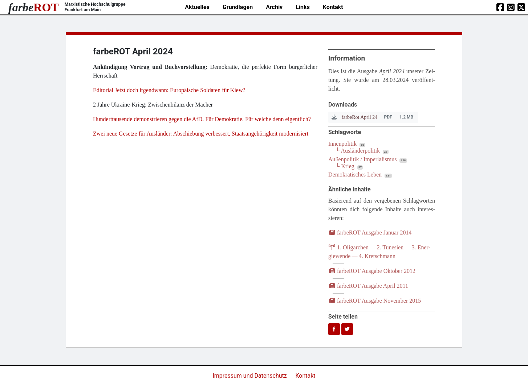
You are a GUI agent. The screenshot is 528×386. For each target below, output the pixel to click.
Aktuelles (197, 7)
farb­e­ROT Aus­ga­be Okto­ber (371, 271)
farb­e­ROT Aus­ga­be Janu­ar (369, 232)
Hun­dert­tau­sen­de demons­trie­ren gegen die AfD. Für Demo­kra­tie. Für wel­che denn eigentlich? (202, 119)
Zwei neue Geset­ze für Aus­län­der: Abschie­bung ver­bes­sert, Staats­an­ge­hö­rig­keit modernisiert (201, 133)
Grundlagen (238, 7)
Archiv (274, 7)
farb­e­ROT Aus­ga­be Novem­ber (374, 301)
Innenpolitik (342, 144)
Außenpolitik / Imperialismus (362, 159)
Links (303, 7)
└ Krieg (345, 166)
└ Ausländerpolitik (358, 151)
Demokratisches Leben (355, 174)
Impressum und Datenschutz (250, 375)
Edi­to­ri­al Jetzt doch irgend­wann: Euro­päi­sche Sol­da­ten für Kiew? (169, 90)
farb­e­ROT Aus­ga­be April (368, 286)
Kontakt (333, 7)
